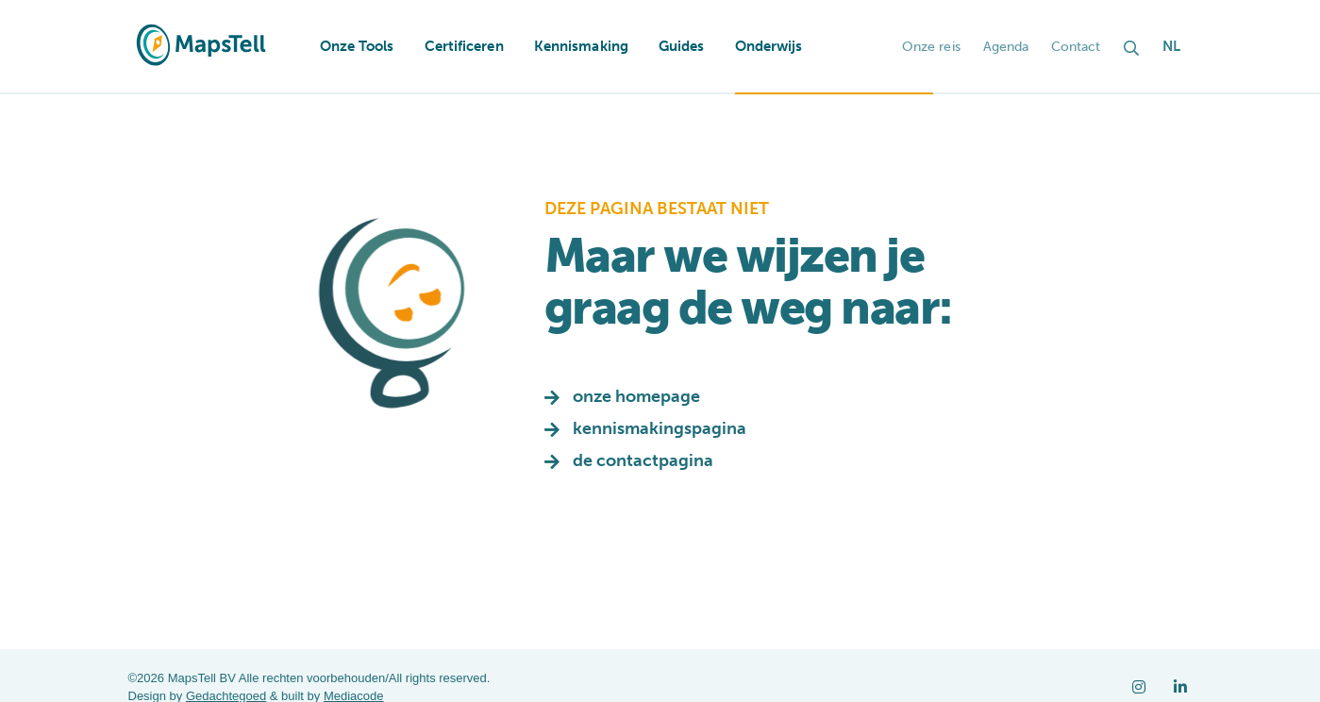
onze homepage (636, 396)
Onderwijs (769, 46)
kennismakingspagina (659, 428)
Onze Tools (357, 46)
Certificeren (464, 46)
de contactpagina (643, 460)
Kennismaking (581, 46)
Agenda (1005, 47)
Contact (1075, 47)
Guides (682, 46)
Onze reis (931, 47)
